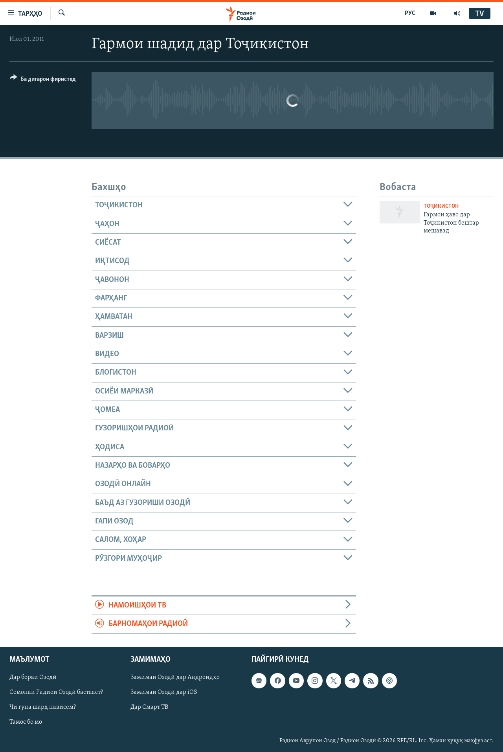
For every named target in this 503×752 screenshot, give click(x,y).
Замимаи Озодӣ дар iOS (163, 692)
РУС (410, 13)
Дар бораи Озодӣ (33, 677)
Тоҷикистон (441, 206)
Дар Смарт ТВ (149, 707)
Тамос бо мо (25, 722)
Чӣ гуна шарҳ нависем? (42, 707)
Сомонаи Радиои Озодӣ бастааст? (56, 692)
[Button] (43, 80)
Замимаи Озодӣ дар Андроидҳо (175, 677)
